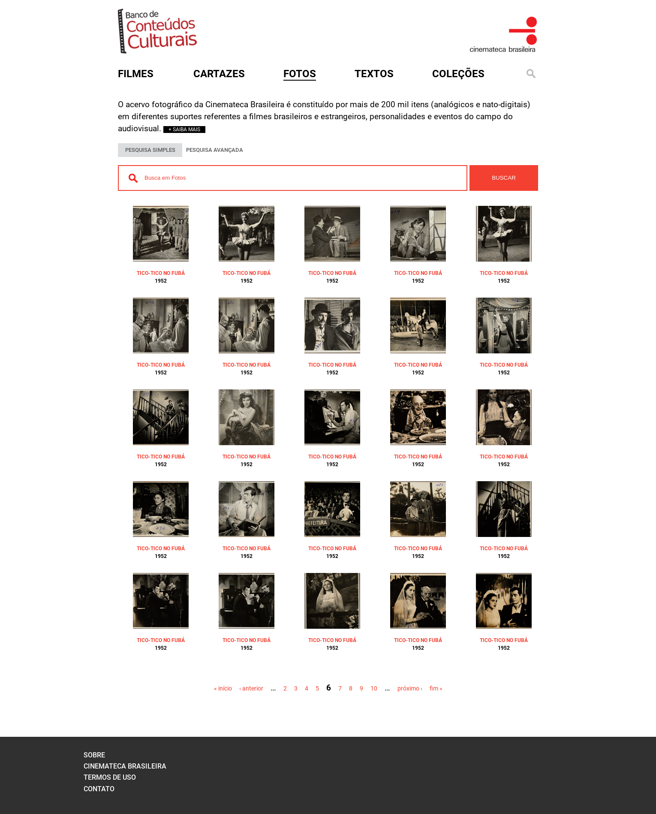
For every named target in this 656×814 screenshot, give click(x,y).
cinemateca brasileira (125, 766)
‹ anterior (251, 688)
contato (99, 789)
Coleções (458, 74)
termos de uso (110, 777)
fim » (436, 688)
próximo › (409, 688)
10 (373, 688)
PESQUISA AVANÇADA (214, 150)
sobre (94, 755)
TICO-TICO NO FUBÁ (161, 273)
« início (223, 688)
